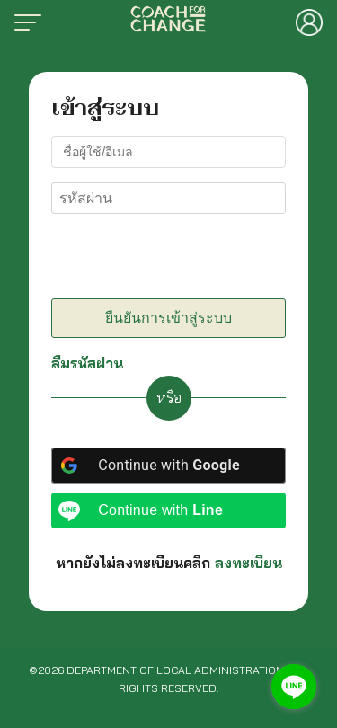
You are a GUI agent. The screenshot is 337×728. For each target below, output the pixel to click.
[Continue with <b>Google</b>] (168, 466)
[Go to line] (293, 686)
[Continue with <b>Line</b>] (168, 510)
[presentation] (174, 259)
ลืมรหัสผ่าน (87, 363)
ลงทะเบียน (248, 563)
